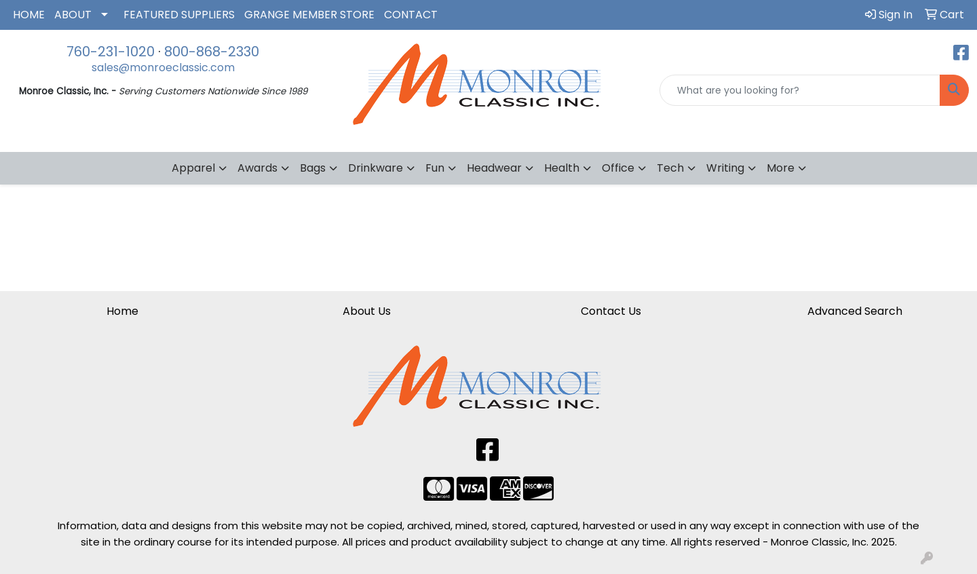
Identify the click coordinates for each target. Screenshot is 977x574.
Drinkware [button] (375, 168)
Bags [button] (313, 168)
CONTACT (411, 14)
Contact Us (611, 311)
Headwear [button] (494, 168)
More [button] (780, 168)
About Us (367, 311)
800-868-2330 (211, 51)
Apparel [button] (193, 168)
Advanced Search (854, 311)
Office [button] (618, 168)
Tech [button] (670, 168)
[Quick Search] (799, 90)
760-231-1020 (110, 51)
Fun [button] (434, 168)
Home (122, 311)
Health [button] (561, 168)
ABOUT (73, 14)
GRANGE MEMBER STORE (309, 14)
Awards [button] (257, 168)
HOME (29, 14)
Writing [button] (725, 168)
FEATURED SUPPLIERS (179, 14)
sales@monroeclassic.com (163, 67)
